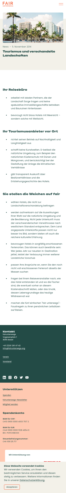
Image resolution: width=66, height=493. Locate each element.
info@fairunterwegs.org (14, 348)
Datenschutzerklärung (32, 480)
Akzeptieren (12, 487)
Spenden (7, 395)
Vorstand (7, 361)
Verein (6, 357)
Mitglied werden (10, 404)
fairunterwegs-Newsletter (15, 400)
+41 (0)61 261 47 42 (11, 345)
